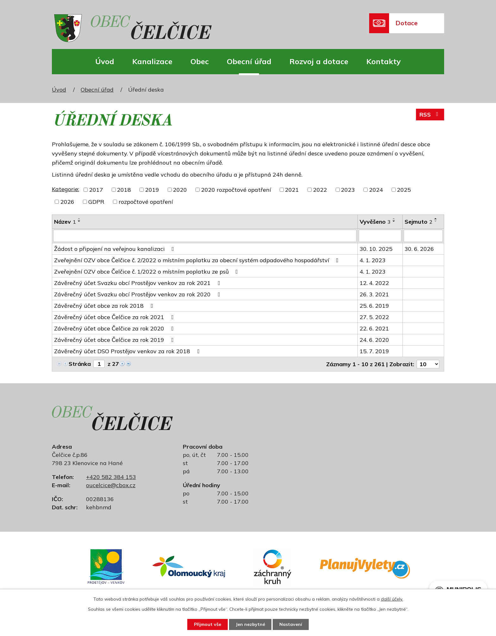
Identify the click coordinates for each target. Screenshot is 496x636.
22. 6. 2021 (374, 328)
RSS (430, 114)
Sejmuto (418, 221)
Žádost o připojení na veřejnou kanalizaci (115, 248)
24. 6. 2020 (374, 339)
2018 (124, 189)
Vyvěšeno (375, 221)
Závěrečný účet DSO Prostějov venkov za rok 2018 (128, 350)
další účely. (392, 599)
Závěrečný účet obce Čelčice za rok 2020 (115, 328)
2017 (96, 189)
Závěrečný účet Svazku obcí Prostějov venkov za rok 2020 (138, 294)
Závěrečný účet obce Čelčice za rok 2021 (115, 316)
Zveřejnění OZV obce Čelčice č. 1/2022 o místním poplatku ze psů (147, 271)
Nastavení (291, 624)
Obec (199, 61)
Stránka (80, 363)
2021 (292, 189)
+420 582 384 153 (111, 476)
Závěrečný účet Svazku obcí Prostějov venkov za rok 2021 (138, 282)
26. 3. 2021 (374, 294)
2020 (180, 189)
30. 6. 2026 (419, 248)
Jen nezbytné (250, 624)
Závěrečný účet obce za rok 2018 (104, 305)
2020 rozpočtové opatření (236, 189)
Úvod (104, 61)
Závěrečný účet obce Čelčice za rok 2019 (115, 339)
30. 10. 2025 (376, 248)
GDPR (96, 201)
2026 (67, 201)
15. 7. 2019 (374, 350)
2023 (348, 189)
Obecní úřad (249, 61)
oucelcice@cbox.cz (110, 484)
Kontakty (383, 61)
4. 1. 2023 (373, 259)
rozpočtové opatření (146, 201)
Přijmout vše (207, 624)
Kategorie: (65, 189)
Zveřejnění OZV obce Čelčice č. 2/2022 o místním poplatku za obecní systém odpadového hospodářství (197, 259)
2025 (404, 189)
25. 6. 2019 (374, 305)
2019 (152, 189)
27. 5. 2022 (374, 316)
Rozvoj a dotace (318, 61)
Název (65, 221)
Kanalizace (152, 61)
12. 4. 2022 (374, 282)
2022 (320, 189)
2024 (376, 189)
